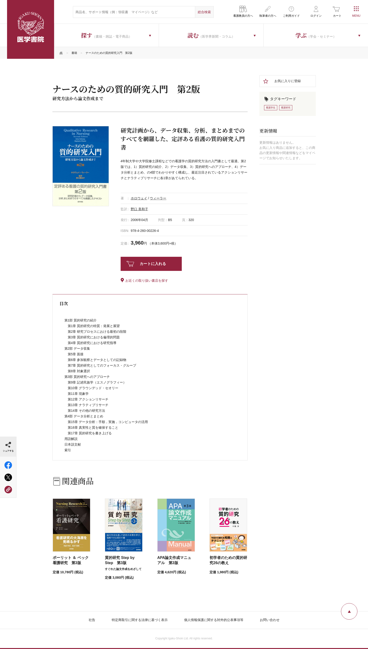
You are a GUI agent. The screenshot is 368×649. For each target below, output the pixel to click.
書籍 (74, 53)
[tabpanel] (80, 166)
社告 (92, 620)
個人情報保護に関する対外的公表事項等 (213, 620)
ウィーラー (158, 198)
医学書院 (30, 29)
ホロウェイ (139, 198)
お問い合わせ (270, 620)
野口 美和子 (139, 209)
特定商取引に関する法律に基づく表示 (140, 620)
